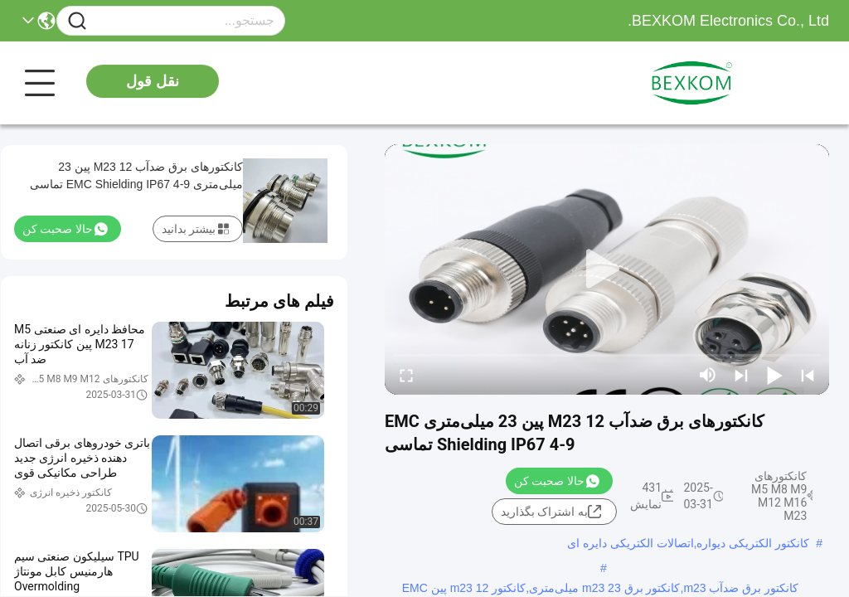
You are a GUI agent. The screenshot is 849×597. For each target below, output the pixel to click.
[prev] (807, 374)
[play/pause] (774, 374)
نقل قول (152, 81)
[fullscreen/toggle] (406, 374)
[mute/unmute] (708, 374)
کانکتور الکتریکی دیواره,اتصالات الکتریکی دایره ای (688, 543)
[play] (607, 269)
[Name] (77, 21)
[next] (741, 374)
